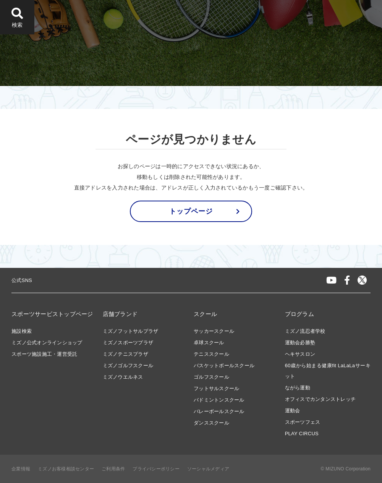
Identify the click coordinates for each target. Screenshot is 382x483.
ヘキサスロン (300, 354)
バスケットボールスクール (224, 365)
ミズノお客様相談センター (66, 469)
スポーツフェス (302, 422)
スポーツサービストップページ (52, 314)
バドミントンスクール (219, 400)
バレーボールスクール (219, 411)
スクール (205, 314)
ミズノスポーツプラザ (128, 342)
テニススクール (211, 354)
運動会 (292, 410)
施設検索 (21, 331)
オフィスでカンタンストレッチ (320, 399)
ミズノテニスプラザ (125, 354)
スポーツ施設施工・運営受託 (44, 354)
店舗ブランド (120, 314)
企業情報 (20, 469)
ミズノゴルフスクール (128, 365)
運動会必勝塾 (300, 342)
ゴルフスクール (211, 377)
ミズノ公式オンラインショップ (47, 342)
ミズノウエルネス (123, 377)
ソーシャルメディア (208, 469)
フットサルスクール (216, 388)
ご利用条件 (113, 469)
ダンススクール (211, 423)
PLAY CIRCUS (302, 433)
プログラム (299, 314)
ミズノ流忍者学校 (305, 331)
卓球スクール (209, 342)
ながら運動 (297, 388)
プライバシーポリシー (156, 469)
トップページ (190, 211)
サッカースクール (214, 331)
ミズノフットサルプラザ (131, 331)
